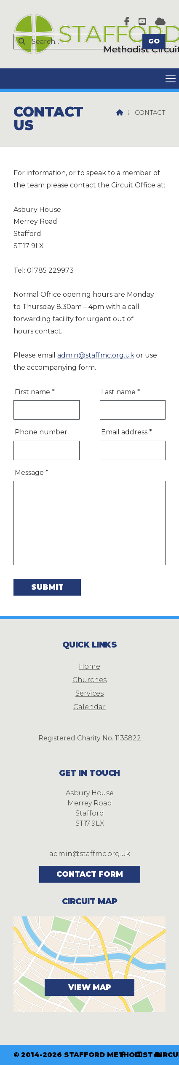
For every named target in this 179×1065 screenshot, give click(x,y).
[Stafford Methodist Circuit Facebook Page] (127, 22)
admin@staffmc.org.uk (95, 355)
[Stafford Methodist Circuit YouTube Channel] (142, 22)
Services (89, 693)
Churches (89, 680)
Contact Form (89, 874)
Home (89, 666)
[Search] (81, 41)
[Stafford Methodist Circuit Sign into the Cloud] (160, 22)
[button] (89, 78)
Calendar (89, 707)
